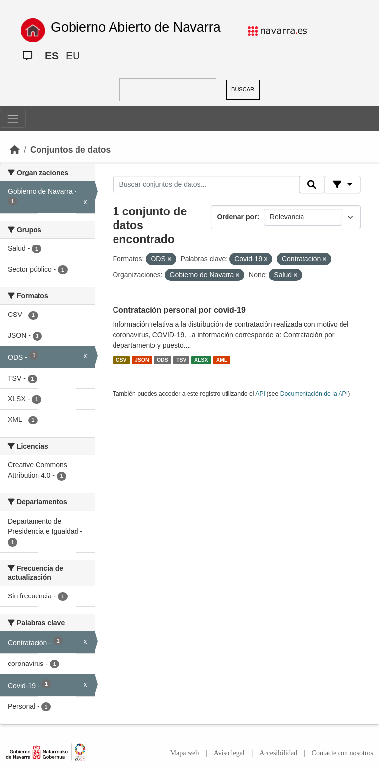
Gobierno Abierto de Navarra (136, 27)
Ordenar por (237, 217)
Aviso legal (229, 753)
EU (73, 55)
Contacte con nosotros (342, 753)
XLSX (201, 360)
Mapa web (184, 753)
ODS (162, 360)
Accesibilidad (278, 753)
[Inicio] (15, 150)
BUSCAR (242, 89)
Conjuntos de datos (70, 150)
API (260, 393)
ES (52, 55)
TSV (181, 360)
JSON (142, 360)
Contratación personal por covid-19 (179, 310)
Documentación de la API (314, 393)
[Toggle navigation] (13, 119)
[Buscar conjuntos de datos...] (206, 185)
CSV (121, 360)
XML (221, 360)
